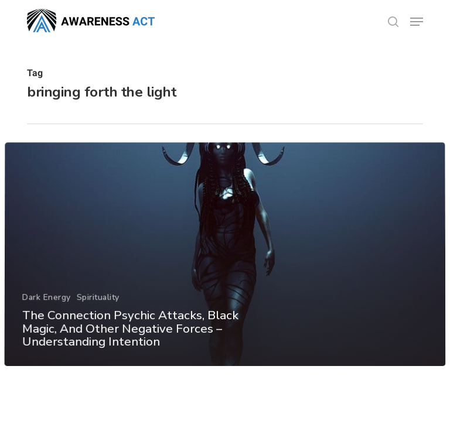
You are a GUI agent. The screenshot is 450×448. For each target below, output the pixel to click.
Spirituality (97, 309)
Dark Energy (46, 309)
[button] (416, 22)
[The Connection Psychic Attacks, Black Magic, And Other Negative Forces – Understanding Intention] (225, 267)
